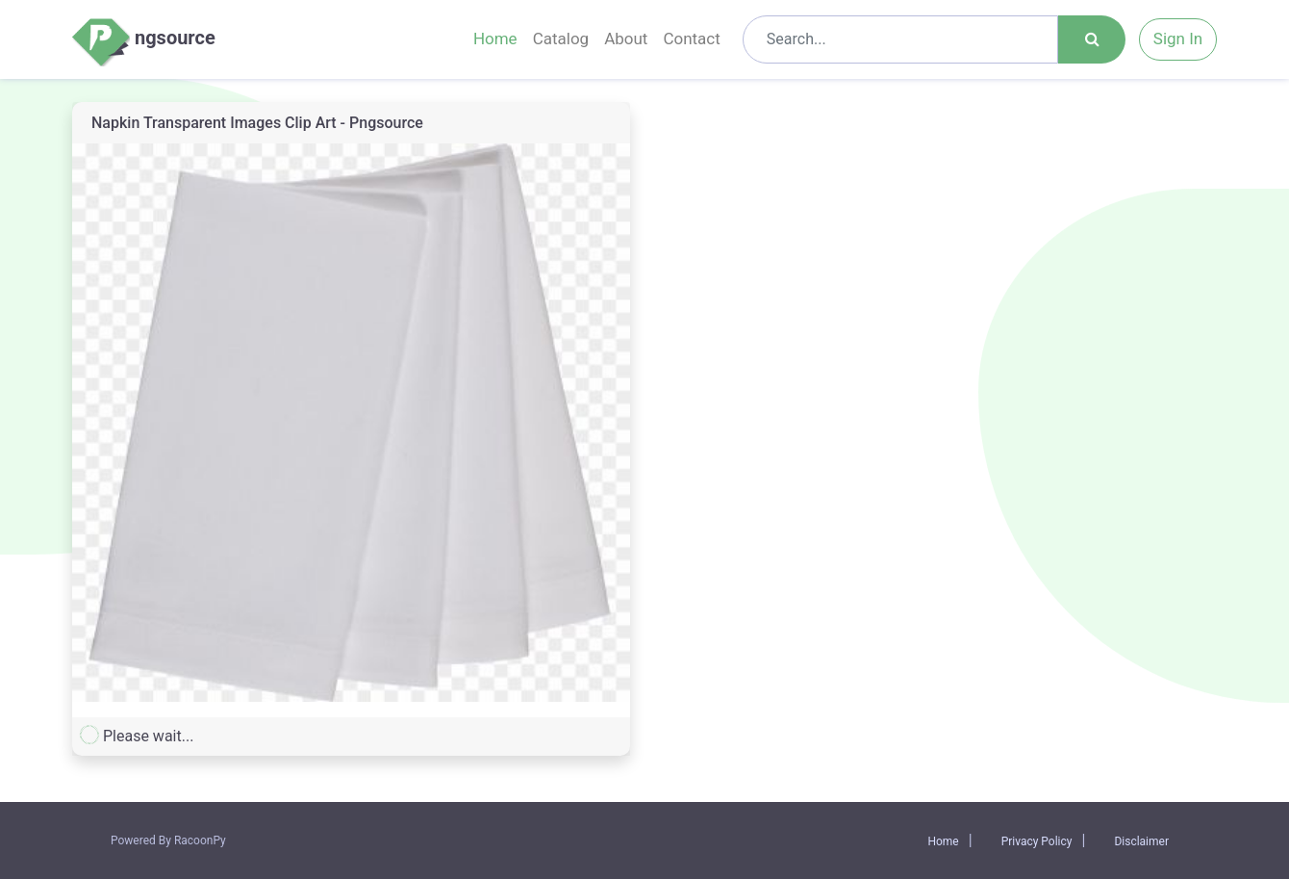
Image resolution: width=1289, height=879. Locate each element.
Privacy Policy (1037, 841)
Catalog (561, 38)
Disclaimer (1141, 841)
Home (495, 38)
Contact (691, 38)
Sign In (1177, 38)
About (625, 38)
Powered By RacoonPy (168, 840)
